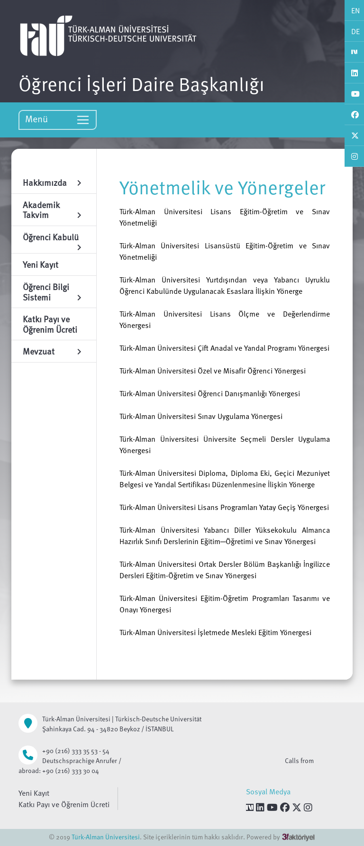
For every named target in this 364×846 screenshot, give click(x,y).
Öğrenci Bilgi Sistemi (54, 291)
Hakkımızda (54, 182)
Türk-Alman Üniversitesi (106, 837)
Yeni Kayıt (33, 793)
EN (355, 10)
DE (355, 31)
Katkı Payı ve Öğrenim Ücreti (63, 804)
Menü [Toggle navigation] (57, 119)
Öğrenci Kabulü (54, 239)
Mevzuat (54, 351)
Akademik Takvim (54, 209)
